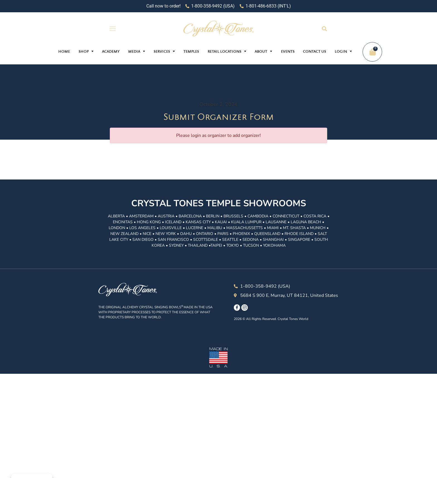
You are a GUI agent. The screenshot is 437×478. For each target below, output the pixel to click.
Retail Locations (227, 51)
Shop (86, 51)
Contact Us (314, 52)
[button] (324, 28)
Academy (111, 52)
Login (343, 51)
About (263, 51)
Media (136, 51)
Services (164, 51)
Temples (191, 52)
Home (64, 52)
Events (288, 52)
